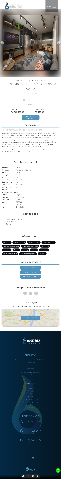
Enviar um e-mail (30, 268)
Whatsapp (36, 293)
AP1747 (43, 80)
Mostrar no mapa (30, 318)
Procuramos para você (30, 399)
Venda (30, 391)
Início (17, 80)
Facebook (25, 293)
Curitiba (30, 80)
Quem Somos (30, 405)
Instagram (33, 458)
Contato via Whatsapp (30, 117)
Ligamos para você (30, 272)
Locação (30, 394)
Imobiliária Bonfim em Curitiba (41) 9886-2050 (30, 340)
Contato (30, 407)
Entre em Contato (30, 375)
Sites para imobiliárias (30, 472)
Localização (31, 368)
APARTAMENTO (37, 80)
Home (30, 388)
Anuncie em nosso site (30, 402)
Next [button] (59, 43)
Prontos (30, 396)
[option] (30, 43)
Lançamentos (23, 80)
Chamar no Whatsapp (30, 277)
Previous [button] (2, 43)
